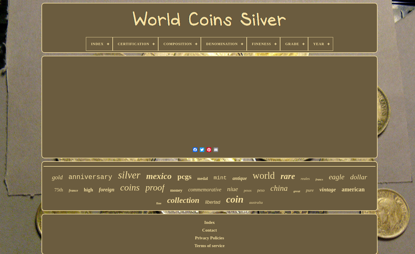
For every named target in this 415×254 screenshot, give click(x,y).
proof (155, 187)
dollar (358, 177)
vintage (327, 189)
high (88, 190)
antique (240, 178)
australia (256, 202)
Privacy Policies (209, 238)
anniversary (90, 177)
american (353, 189)
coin (234, 199)
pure (310, 190)
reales (305, 178)
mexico (158, 176)
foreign (106, 190)
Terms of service (210, 245)
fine (158, 203)
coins (130, 187)
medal (202, 178)
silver (129, 175)
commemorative (204, 190)
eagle (336, 177)
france (73, 190)
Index (209, 222)
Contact (209, 230)
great (296, 191)
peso (261, 190)
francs (319, 179)
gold (57, 177)
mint (220, 178)
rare (288, 176)
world (264, 175)
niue (232, 189)
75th (58, 190)
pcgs (184, 176)
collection (183, 200)
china (279, 188)
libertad (212, 202)
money (176, 190)
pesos (248, 190)
